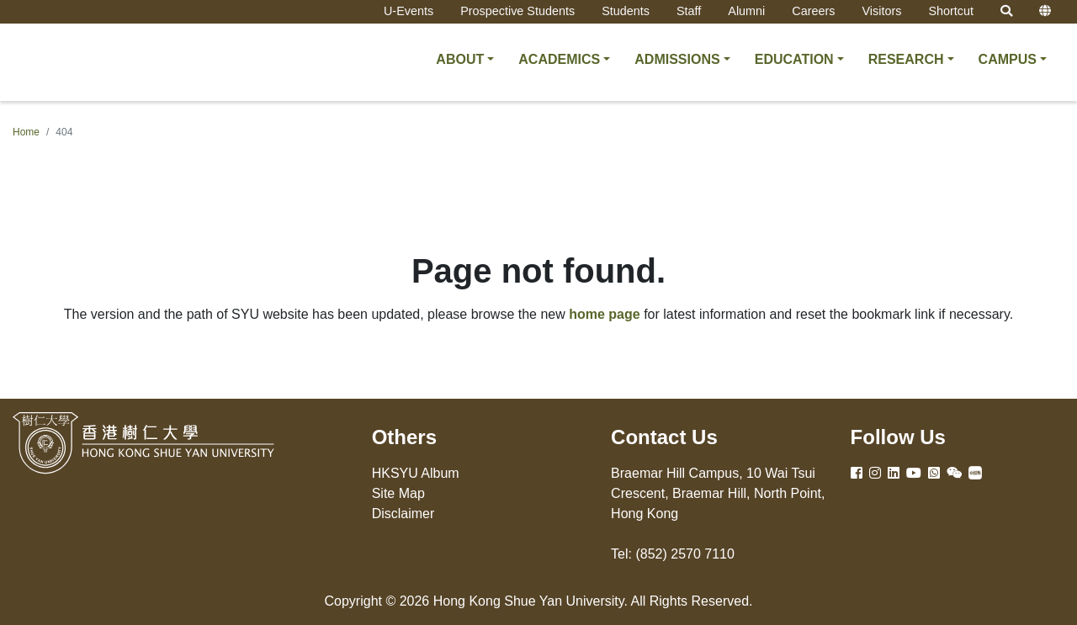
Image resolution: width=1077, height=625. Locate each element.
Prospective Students (517, 11)
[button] (465, 59)
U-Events (408, 11)
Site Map (398, 493)
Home (26, 132)
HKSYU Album (415, 473)
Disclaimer (403, 513)
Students (626, 11)
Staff (688, 11)
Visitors (881, 11)
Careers (813, 11)
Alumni (746, 11)
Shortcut (951, 11)
